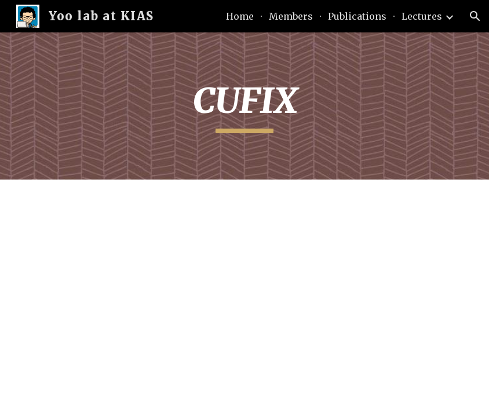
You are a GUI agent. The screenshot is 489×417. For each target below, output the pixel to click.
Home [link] (240, 16)
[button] (475, 16)
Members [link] (291, 16)
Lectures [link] (422, 16)
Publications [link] (357, 16)
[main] (244, 106)
